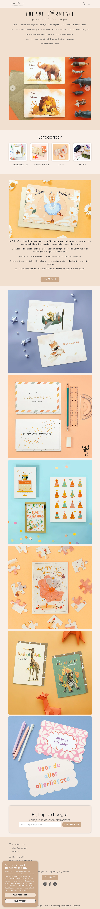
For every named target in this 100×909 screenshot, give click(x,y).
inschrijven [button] (71, 824)
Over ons (50, 279)
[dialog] (20, 884)
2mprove (76, 905)
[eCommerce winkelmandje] (83, 4)
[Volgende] (87, 88)
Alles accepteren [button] (20, 895)
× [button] (35, 863)
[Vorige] (13, 88)
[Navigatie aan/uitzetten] (88, 3)
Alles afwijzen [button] (20, 901)
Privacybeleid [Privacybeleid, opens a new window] (22, 890)
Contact (50, 877)
